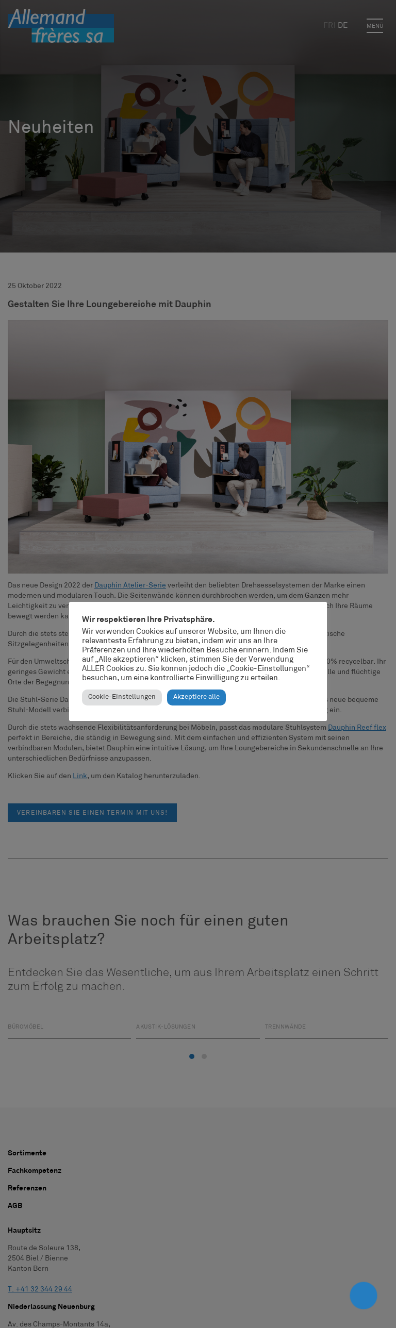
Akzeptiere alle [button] (196, 697)
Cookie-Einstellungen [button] (122, 697)
